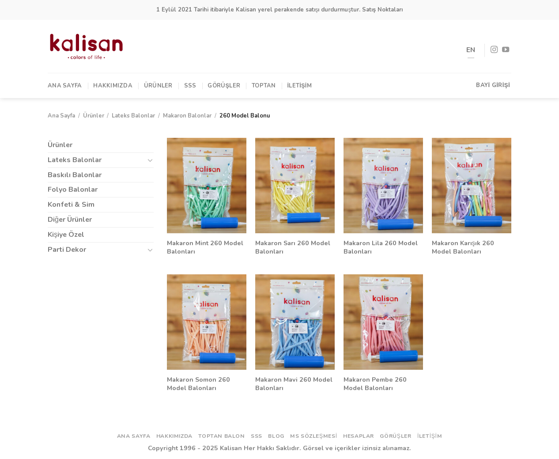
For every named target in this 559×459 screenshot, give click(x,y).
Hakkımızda (112, 86)
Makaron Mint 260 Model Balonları (205, 247)
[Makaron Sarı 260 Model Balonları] (295, 185)
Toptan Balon (221, 436)
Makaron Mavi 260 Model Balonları (293, 384)
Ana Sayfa (65, 86)
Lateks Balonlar (133, 116)
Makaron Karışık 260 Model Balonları (463, 247)
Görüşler (224, 86)
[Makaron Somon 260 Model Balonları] (206, 322)
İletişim (299, 86)
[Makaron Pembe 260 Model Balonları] (383, 322)
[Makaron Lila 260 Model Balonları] (383, 185)
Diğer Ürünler (70, 219)
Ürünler (158, 86)
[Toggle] (150, 160)
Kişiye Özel (66, 234)
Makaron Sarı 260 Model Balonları (292, 247)
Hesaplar (358, 436)
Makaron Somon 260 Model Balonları (198, 384)
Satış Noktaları (382, 10)
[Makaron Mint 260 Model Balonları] (206, 185)
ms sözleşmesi (313, 436)
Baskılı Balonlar (75, 175)
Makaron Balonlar (187, 116)
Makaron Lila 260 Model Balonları (381, 247)
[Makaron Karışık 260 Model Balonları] (471, 185)
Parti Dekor (67, 249)
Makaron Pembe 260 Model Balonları (375, 384)
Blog (276, 436)
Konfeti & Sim (71, 204)
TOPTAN (264, 86)
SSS (190, 86)
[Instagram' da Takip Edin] (494, 50)
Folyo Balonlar (73, 189)
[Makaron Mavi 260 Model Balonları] (295, 322)
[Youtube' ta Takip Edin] (505, 50)
